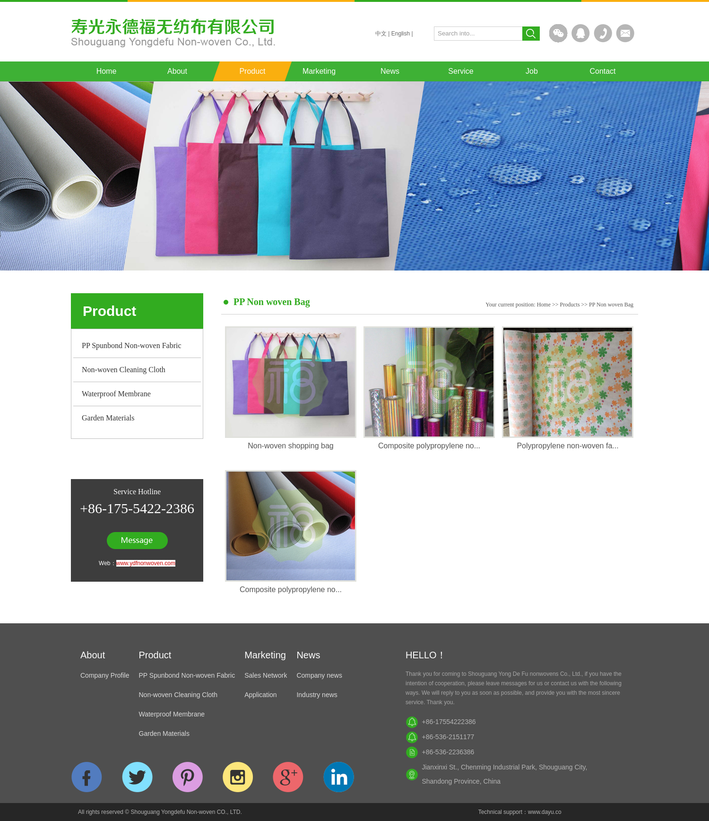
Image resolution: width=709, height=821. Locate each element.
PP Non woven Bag (611, 304)
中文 (381, 33)
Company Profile (105, 675)
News (389, 71)
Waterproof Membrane (116, 394)
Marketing (319, 71)
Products (570, 304)
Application (260, 695)
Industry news (316, 695)
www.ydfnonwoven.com (145, 563)
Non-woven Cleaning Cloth (123, 370)
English (400, 33)
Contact (602, 71)
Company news (319, 675)
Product (252, 71)
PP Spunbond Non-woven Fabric (132, 345)
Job (532, 71)
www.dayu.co (545, 812)
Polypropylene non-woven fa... (567, 446)
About (177, 71)
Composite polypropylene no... (429, 446)
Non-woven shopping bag (290, 446)
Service (460, 71)
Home (106, 71)
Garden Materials (108, 418)
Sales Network (265, 675)
